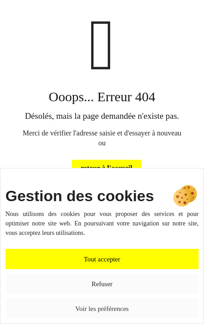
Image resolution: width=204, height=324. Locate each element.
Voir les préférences (102, 308)
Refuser (102, 284)
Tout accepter (102, 259)
